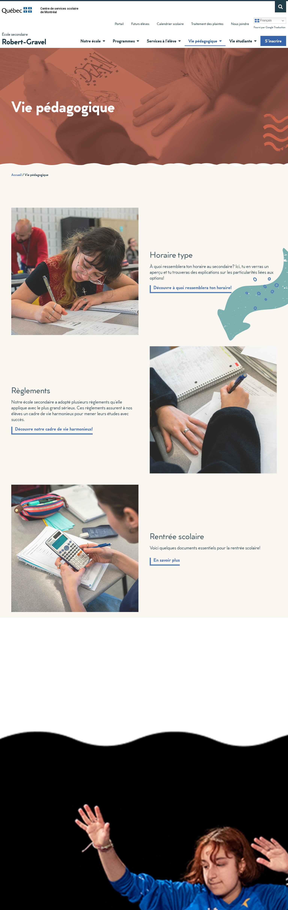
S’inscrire (273, 41)
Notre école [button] (92, 41)
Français (263, 20)
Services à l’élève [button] (164, 41)
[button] (103, 41)
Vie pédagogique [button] (205, 41)
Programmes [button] (126, 41)
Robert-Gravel (24, 41)
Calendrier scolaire (170, 23)
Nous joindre (240, 23)
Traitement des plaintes (205, 24)
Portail (119, 23)
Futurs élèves (140, 23)
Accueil (16, 174)
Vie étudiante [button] (243, 41)
